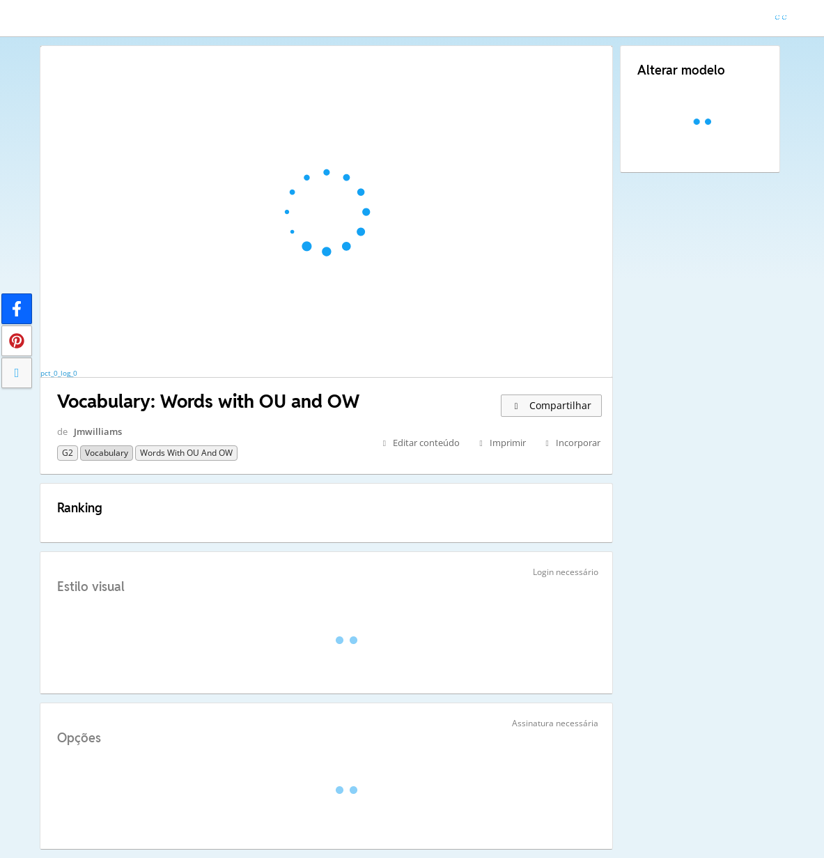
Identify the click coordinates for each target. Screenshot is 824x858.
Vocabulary (106, 453)
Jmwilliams (98, 431)
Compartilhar (551, 405)
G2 (67, 453)
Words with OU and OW (186, 453)
